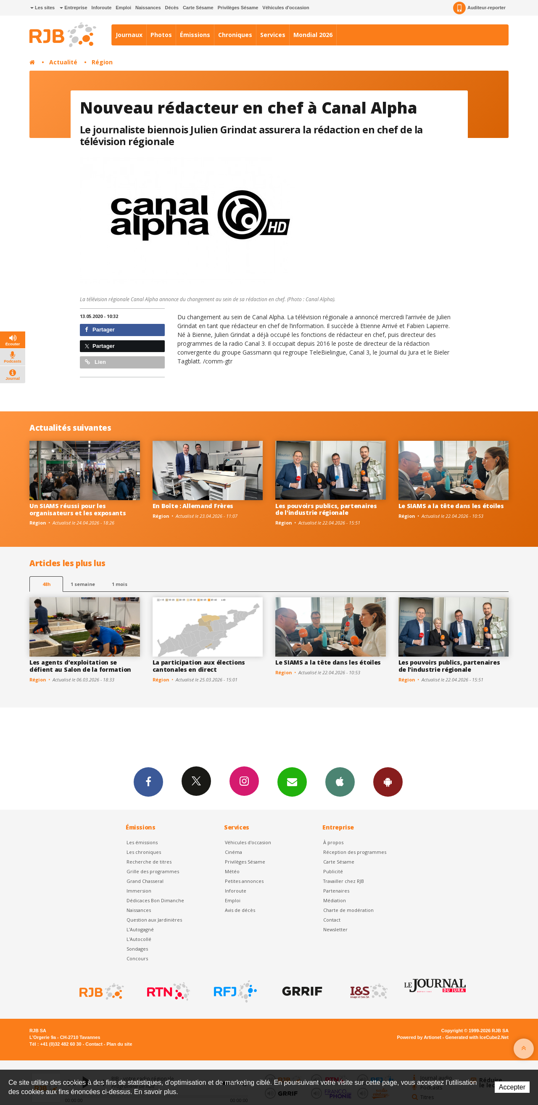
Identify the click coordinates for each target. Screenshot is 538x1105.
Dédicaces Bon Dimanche (155, 900)
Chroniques (235, 35)
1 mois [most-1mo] (119, 584)
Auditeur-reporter (479, 8)
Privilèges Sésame (238, 7)
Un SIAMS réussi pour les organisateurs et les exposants (77, 509)
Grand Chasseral (145, 881)
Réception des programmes (354, 852)
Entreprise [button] (73, 7)
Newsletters (292, 781)
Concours (137, 958)
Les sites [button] (42, 7)
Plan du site (119, 1044)
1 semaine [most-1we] (83, 584)
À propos (333, 842)
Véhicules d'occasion (285, 7)
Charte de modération (348, 910)
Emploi (123, 7)
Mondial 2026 (312, 35)
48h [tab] (46, 584)
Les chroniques (144, 852)
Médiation (334, 900)
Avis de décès (240, 910)
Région (102, 62)
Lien (95, 362)
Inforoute (102, 7)
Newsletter (335, 929)
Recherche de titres (149, 861)
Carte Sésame (198, 7)
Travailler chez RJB (343, 881)
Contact (331, 919)
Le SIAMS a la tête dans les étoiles (451, 506)
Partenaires (336, 890)
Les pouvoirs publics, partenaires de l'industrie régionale (326, 509)
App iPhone (340, 781)
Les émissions (142, 842)
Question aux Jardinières (154, 919)
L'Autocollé (139, 939)
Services (272, 35)
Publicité (333, 871)
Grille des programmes (153, 871)
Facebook (148, 781)
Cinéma (233, 852)
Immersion (139, 890)
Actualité (63, 62)
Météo (232, 871)
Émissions (195, 35)
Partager (100, 329)
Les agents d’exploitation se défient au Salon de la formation (80, 665)
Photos (161, 35)
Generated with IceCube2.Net (477, 1037)
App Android (388, 781)
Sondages (137, 948)
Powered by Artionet (419, 1037)
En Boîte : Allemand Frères (193, 506)
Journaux (129, 35)
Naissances (148, 7)
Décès (172, 7)
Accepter (512, 1087)
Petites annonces (244, 881)
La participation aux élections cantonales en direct (199, 665)
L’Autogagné (140, 929)
